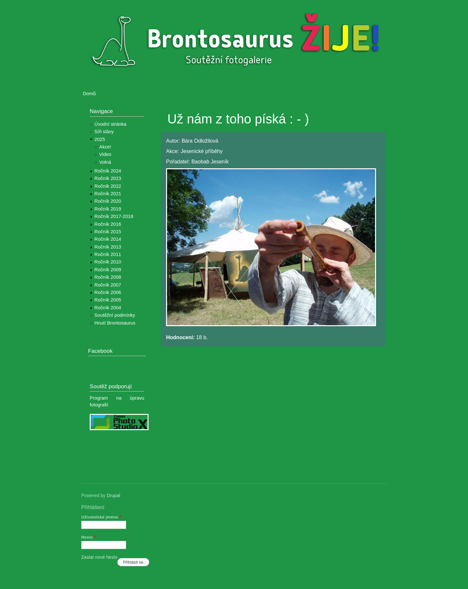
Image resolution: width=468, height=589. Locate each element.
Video (105, 154)
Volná (105, 162)
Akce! (105, 146)
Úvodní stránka (110, 124)
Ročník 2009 (108, 269)
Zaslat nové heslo (99, 557)
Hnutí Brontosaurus (115, 323)
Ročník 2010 (108, 261)
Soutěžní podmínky (115, 315)
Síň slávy (104, 131)
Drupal (113, 495)
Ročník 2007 (108, 285)
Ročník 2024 (108, 170)
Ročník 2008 (108, 277)
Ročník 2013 (108, 247)
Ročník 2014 (108, 239)
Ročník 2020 (108, 201)
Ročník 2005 (108, 299)
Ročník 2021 (108, 193)
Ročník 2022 (108, 186)
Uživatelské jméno (101, 517)
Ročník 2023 (108, 178)
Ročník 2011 (108, 254)
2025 (100, 139)
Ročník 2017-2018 (114, 216)
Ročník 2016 (108, 224)
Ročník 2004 (108, 307)
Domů (89, 93)
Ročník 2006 (108, 292)
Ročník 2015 (108, 231)
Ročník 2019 (108, 208)
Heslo (88, 537)
